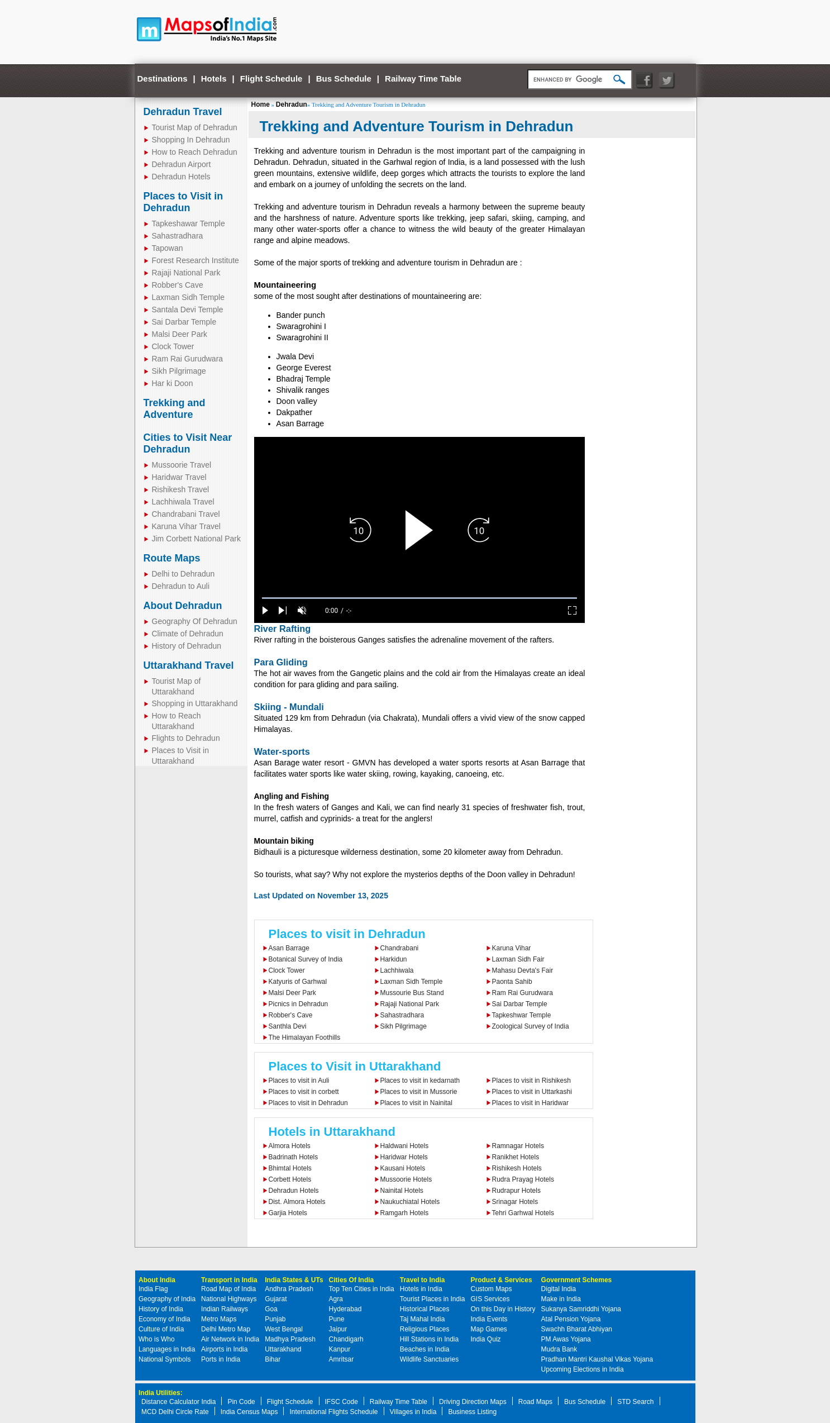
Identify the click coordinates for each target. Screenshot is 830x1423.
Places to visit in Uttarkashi (532, 1092)
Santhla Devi (288, 1026)
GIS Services (490, 1299)
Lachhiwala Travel (183, 501)
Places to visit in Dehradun (347, 934)
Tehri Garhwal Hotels (523, 1213)
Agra (336, 1299)
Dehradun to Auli (181, 586)
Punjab (275, 1319)
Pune (337, 1319)
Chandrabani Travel (186, 514)
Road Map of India (228, 1289)
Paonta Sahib (512, 982)
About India (157, 1280)
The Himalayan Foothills (305, 1037)
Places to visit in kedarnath (420, 1080)
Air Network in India (230, 1339)
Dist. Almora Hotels (297, 1202)
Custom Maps (491, 1289)
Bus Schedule (343, 78)
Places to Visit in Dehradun (183, 202)
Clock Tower (173, 346)
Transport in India (229, 1280)
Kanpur (340, 1349)
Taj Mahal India (422, 1319)
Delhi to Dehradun (183, 573)
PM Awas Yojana (566, 1339)
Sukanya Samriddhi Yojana (581, 1309)
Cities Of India (351, 1280)
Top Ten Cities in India (361, 1289)
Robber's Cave (177, 284)
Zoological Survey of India (530, 1026)
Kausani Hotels (403, 1168)
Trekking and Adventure (175, 408)
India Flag (153, 1289)
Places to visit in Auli (299, 1080)
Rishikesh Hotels (517, 1168)
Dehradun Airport (181, 164)
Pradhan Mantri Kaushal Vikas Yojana (597, 1359)
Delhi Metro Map (225, 1329)
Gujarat (276, 1299)
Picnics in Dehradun (298, 1004)
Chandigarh (346, 1339)
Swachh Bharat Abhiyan (576, 1329)
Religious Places (425, 1329)
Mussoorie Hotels (406, 1179)
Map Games (489, 1329)
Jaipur (338, 1329)
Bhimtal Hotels (290, 1168)
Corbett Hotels (290, 1179)
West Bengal (284, 1329)
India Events (489, 1319)
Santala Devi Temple (187, 309)
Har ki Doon (172, 383)
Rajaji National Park (186, 272)
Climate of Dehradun (187, 633)
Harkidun (393, 959)
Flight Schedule (271, 78)
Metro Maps (218, 1319)
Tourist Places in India (432, 1299)
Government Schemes (576, 1280)
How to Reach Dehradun (194, 151)
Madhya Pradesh (290, 1339)
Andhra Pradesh (289, 1289)
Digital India (558, 1289)
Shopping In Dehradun (191, 139)
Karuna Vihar (511, 948)
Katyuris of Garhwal (298, 982)
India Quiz (486, 1339)
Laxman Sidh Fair (518, 959)
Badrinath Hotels (293, 1157)
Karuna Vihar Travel (186, 526)
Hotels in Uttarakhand (332, 1132)
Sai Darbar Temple (184, 321)
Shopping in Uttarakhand (195, 703)
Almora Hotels (290, 1146)
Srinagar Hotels (515, 1202)
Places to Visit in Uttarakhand (355, 1066)
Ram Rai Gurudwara (187, 358)
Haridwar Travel (179, 477)
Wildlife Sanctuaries (429, 1359)
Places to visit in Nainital (416, 1103)
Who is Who (157, 1339)
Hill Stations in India (429, 1339)
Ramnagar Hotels (518, 1146)
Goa (271, 1309)
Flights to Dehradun (186, 738)
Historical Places (425, 1309)
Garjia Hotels (288, 1213)
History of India (161, 1309)
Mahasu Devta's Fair (523, 970)
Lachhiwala (397, 970)
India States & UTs (294, 1280)
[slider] (420, 598)
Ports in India (220, 1359)
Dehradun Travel (183, 111)
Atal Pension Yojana (571, 1319)
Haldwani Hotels (404, 1146)
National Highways (228, 1299)
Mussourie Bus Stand (412, 993)
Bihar (272, 1359)
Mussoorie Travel (182, 464)
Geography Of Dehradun (194, 621)
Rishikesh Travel (180, 489)
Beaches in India (425, 1349)
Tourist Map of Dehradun (194, 127)
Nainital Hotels (401, 1190)
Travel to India (422, 1280)
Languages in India (167, 1349)
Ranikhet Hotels (516, 1157)
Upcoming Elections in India (582, 1369)
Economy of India (164, 1319)
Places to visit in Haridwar (530, 1103)
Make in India (561, 1299)
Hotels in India (421, 1289)
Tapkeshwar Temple (521, 1015)
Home (260, 104)
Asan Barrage (289, 948)
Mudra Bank (559, 1349)
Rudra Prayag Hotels (523, 1179)
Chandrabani (399, 948)
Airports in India (224, 1349)
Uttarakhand (283, 1349)
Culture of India (161, 1329)
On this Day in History (503, 1309)
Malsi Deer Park (180, 334)
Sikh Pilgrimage (179, 371)
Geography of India (167, 1299)
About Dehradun (183, 605)
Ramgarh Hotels (404, 1213)
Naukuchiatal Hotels (410, 1202)
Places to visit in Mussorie (418, 1092)
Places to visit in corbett (304, 1092)
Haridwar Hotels (404, 1157)
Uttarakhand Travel (189, 665)
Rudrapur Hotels (516, 1190)
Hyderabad (345, 1309)
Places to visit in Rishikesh (531, 1080)
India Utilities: (161, 1393)
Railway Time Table (423, 78)
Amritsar (341, 1359)
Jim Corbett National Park (196, 538)
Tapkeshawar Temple (188, 223)
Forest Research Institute (195, 260)
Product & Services (501, 1280)
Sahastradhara (177, 235)
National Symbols (164, 1359)
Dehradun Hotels (181, 176)
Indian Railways (224, 1309)
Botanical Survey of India (306, 959)
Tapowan (167, 248)
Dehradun (291, 104)
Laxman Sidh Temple (188, 297)
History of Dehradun (187, 645)
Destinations (162, 78)
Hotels (214, 78)
